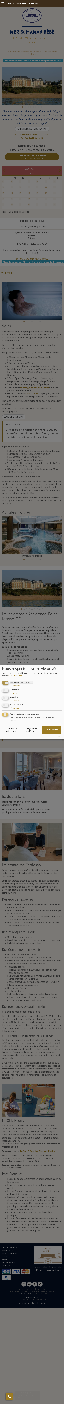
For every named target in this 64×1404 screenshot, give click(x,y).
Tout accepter (52, 729)
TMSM (59, 737)
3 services (15, 685)
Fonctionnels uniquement (11, 729)
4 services (15, 700)
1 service (14, 693)
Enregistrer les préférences (32, 729)
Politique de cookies (17, 675)
